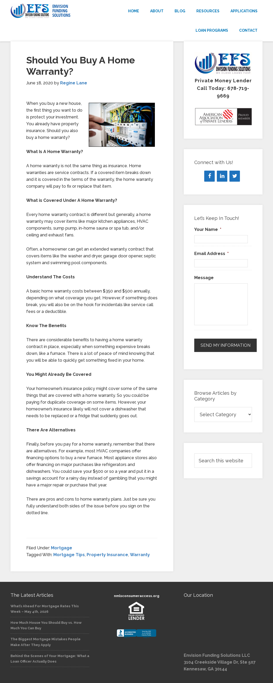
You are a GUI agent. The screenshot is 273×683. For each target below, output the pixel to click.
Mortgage (61, 547)
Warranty (140, 554)
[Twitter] (234, 176)
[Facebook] (209, 176)
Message (204, 277)
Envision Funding (49, 11)
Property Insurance (107, 554)
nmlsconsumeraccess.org (136, 596)
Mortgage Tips (69, 554)
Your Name (207, 229)
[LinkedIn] (222, 176)
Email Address (211, 253)
